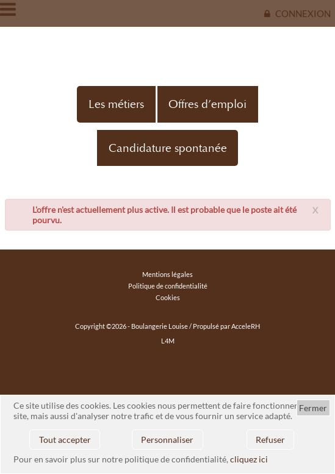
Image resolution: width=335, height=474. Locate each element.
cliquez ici (249, 459)
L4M (168, 341)
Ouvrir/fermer (9, 9)
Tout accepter (65, 439)
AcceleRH (245, 326)
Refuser (270, 439)
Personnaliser (167, 439)
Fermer (313, 408)
